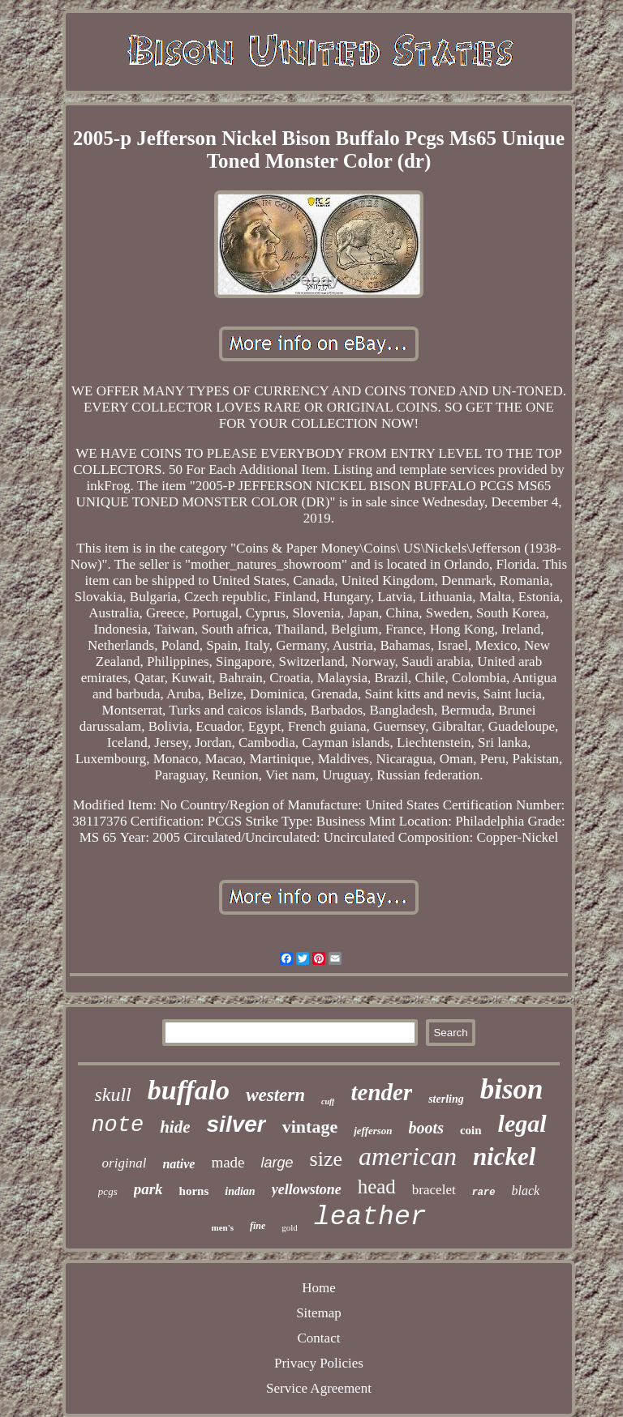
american (408, 1156)
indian (240, 1191)
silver (236, 1124)
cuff (327, 1101)
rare (484, 1192)
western (275, 1095)
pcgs (108, 1191)
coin (471, 1130)
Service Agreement (319, 1388)
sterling (446, 1099)
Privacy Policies (318, 1363)
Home (319, 1287)
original (124, 1163)
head (377, 1186)
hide (175, 1127)
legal (522, 1123)
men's (222, 1227)
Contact (319, 1338)
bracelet (434, 1189)
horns (194, 1190)
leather (370, 1217)
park (148, 1188)
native (178, 1164)
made (227, 1162)
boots (426, 1128)
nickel (504, 1156)
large (277, 1163)
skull (112, 1094)
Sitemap (319, 1313)
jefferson (373, 1131)
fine (257, 1225)
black (525, 1190)
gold (289, 1227)
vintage (309, 1126)
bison (512, 1089)
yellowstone (307, 1189)
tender (381, 1092)
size (326, 1159)
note (117, 1125)
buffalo (189, 1090)
